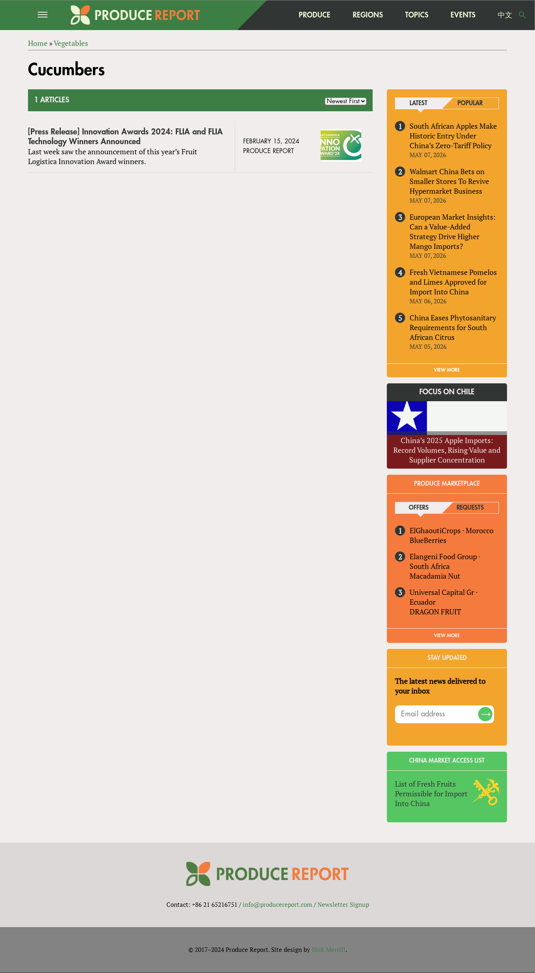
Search (522, 15)
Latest (418, 103)
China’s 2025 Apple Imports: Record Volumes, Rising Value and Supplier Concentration (446, 450)
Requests (470, 508)
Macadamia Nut (435, 576)
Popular (470, 103)
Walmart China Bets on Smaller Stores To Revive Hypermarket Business (449, 181)
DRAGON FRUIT (435, 611)
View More (447, 635)
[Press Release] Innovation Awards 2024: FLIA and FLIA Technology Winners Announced (125, 137)
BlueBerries (428, 540)
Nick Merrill (328, 950)
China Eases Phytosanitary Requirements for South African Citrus (453, 327)
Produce (314, 15)
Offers (419, 508)
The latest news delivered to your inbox (440, 686)
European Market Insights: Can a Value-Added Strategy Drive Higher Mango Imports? (453, 231)
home (271, 15)
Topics (416, 15)
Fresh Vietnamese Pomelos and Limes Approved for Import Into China (453, 281)
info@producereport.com (277, 904)
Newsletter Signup (343, 904)
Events (463, 15)
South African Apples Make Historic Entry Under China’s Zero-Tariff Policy (453, 135)
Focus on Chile (447, 392)
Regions (368, 15)
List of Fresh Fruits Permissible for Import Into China (431, 793)
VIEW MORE (447, 370)
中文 (505, 15)
